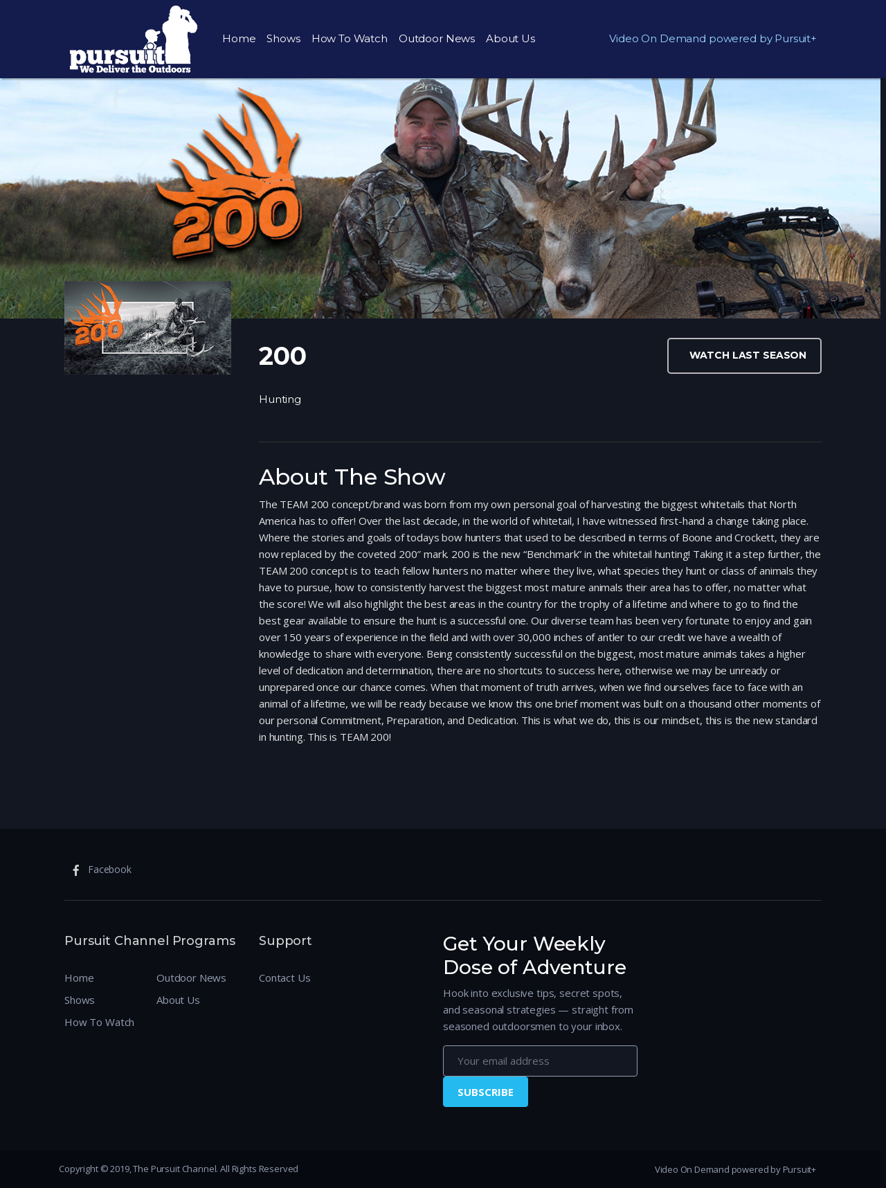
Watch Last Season (747, 355)
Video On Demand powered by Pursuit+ (713, 38)
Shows (283, 38)
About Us (510, 38)
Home (238, 38)
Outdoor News (437, 38)
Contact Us (285, 977)
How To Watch (349, 38)
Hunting (280, 399)
